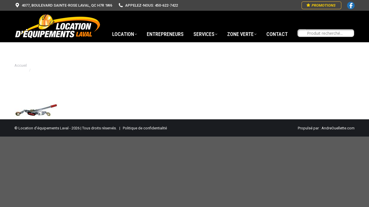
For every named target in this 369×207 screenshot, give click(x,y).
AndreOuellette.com (338, 128)
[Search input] (328, 33)
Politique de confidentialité (145, 128)
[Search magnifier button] (302, 33)
